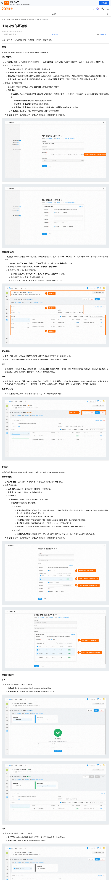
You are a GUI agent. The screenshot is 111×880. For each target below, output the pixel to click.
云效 (8, 19)
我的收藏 (103, 34)
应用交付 (23, 19)
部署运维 (31, 19)
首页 (3, 19)
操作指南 (15, 19)
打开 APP (104, 3)
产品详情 (55, 34)
